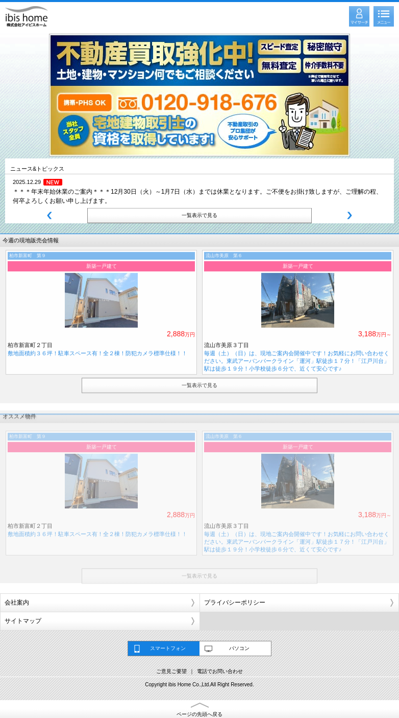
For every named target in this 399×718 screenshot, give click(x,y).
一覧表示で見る (199, 214)
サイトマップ (23, 620)
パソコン (239, 648)
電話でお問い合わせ (220, 671)
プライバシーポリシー (234, 602)
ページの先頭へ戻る (199, 714)
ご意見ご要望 (171, 671)
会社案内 (17, 602)
